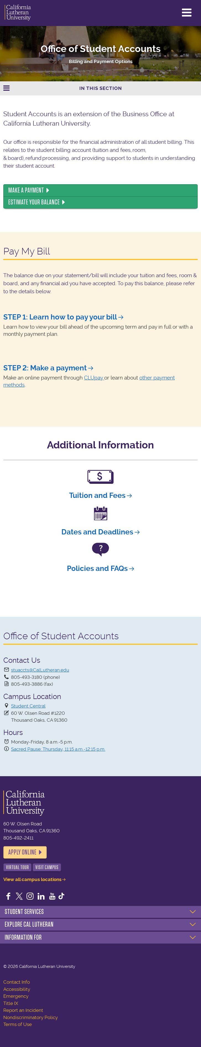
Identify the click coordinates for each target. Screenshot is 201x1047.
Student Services (24, 912)
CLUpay (94, 378)
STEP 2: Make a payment (45, 368)
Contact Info (16, 982)
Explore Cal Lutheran (29, 924)
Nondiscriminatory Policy (30, 1017)
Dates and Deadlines (97, 532)
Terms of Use (17, 1024)
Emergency (15, 996)
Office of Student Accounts (101, 48)
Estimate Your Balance (34, 202)
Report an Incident (23, 1010)
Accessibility (16, 989)
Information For (23, 937)
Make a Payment (26, 190)
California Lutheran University (18, 13)
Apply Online (22, 852)
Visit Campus (47, 867)
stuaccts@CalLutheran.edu (40, 670)
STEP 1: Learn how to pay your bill (60, 317)
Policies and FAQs (97, 568)
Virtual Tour (17, 867)
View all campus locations (32, 879)
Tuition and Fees (97, 495)
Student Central (28, 706)
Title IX (10, 1003)
